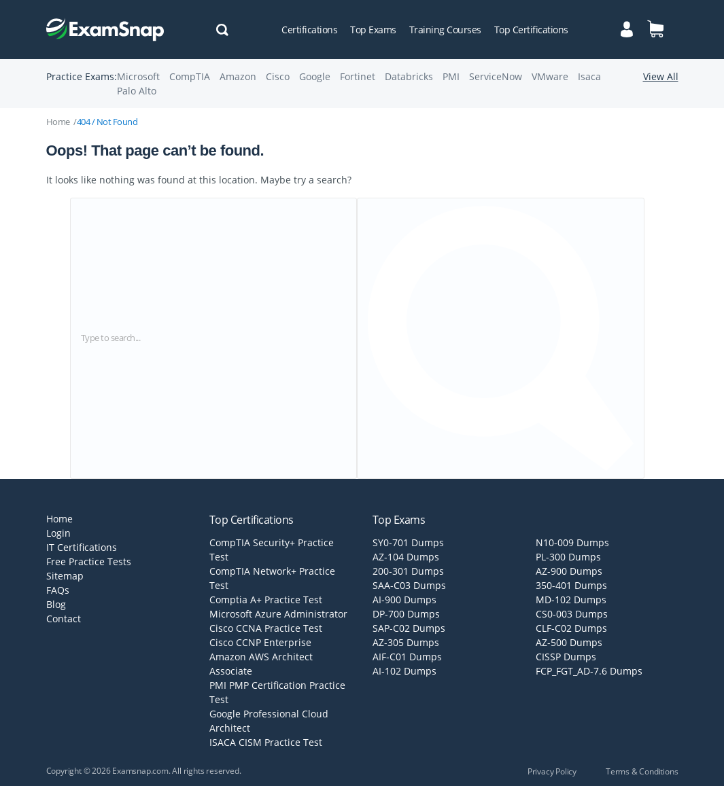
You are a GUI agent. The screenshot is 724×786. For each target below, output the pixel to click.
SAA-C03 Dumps (409, 585)
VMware (550, 76)
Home (58, 121)
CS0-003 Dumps (572, 613)
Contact (63, 618)
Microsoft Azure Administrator (278, 613)
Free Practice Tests (88, 561)
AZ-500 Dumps (569, 642)
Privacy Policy (552, 771)
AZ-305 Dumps (406, 642)
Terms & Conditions (642, 771)
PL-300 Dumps (568, 556)
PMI (451, 76)
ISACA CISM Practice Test (265, 742)
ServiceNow (495, 76)
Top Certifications (531, 29)
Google (314, 76)
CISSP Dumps (566, 656)
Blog (56, 604)
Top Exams (373, 29)
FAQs (57, 590)
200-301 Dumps (408, 571)
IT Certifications (81, 547)
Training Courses (445, 29)
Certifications (309, 29)
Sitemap (65, 575)
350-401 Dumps (571, 585)
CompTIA (189, 76)
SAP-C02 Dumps (409, 628)
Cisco (278, 76)
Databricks (409, 76)
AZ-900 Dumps (569, 571)
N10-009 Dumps (572, 542)
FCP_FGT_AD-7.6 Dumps (589, 670)
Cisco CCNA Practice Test (265, 628)
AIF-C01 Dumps (407, 656)
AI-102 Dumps (404, 670)
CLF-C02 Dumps (571, 628)
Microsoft (138, 76)
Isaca (589, 76)
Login (58, 532)
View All (660, 76)
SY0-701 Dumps (408, 542)
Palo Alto (136, 90)
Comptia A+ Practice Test (265, 599)
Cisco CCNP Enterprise (260, 642)
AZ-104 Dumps (406, 556)
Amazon (238, 76)
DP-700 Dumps (406, 613)
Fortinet (357, 76)
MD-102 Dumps (571, 599)
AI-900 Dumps (404, 599)
